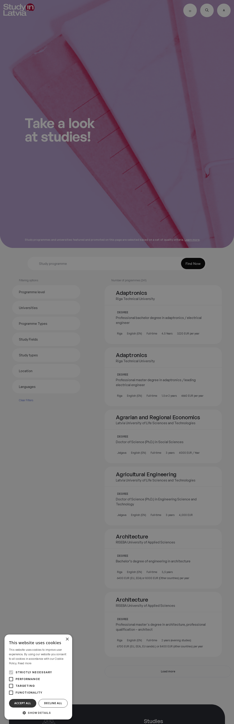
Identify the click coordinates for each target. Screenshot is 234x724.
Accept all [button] (22, 703)
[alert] (117, 362)
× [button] (67, 639)
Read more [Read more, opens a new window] (24, 663)
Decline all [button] (53, 703)
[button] (38, 712)
